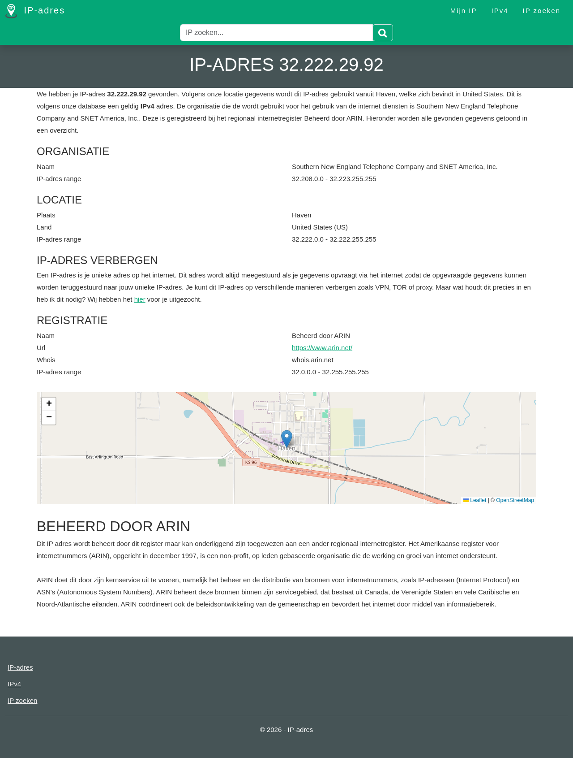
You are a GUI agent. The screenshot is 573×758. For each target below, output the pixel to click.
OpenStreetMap (515, 500)
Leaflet (474, 500)
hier (139, 299)
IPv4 (500, 10)
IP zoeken (541, 10)
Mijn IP (463, 10)
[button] (286, 439)
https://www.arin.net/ (322, 347)
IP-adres (35, 11)
